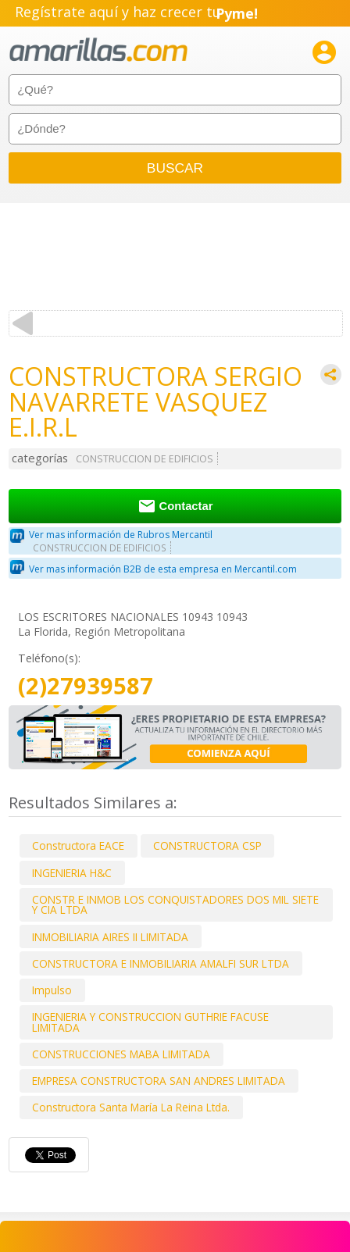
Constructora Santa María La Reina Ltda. (131, 1107)
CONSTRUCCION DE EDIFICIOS (144, 458)
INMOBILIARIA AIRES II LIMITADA (110, 936)
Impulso (52, 990)
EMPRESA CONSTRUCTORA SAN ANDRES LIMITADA (158, 1080)
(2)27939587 (85, 686)
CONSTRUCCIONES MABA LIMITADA (121, 1054)
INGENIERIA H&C (72, 872)
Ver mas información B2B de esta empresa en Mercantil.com (163, 569)
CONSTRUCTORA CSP (207, 845)
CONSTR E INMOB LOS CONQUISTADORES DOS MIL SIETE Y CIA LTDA (175, 905)
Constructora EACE (78, 845)
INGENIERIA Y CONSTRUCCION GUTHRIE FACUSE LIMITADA (150, 1022)
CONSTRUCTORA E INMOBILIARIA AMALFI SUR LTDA (160, 963)
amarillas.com (98, 50)
